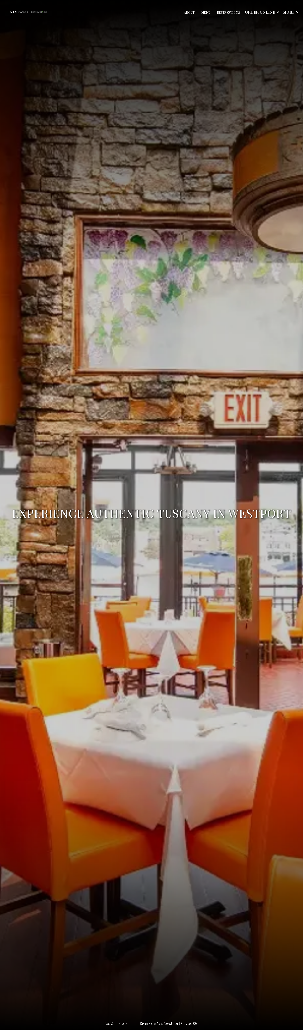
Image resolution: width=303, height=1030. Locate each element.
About (189, 12)
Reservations (228, 12)
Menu (205, 12)
